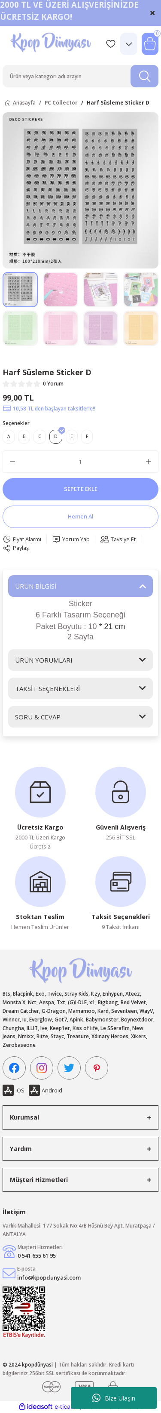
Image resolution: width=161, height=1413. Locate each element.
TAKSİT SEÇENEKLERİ (47, 688)
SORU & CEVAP (38, 717)
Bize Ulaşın (113, 1398)
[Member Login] (128, 44)
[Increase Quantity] (148, 461)
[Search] (80, 76)
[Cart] (150, 44)
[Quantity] (80, 461)
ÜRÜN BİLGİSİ (35, 586)
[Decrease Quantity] (12, 461)
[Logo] (51, 44)
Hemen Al (81, 516)
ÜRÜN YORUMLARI (44, 660)
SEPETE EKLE (80, 489)
